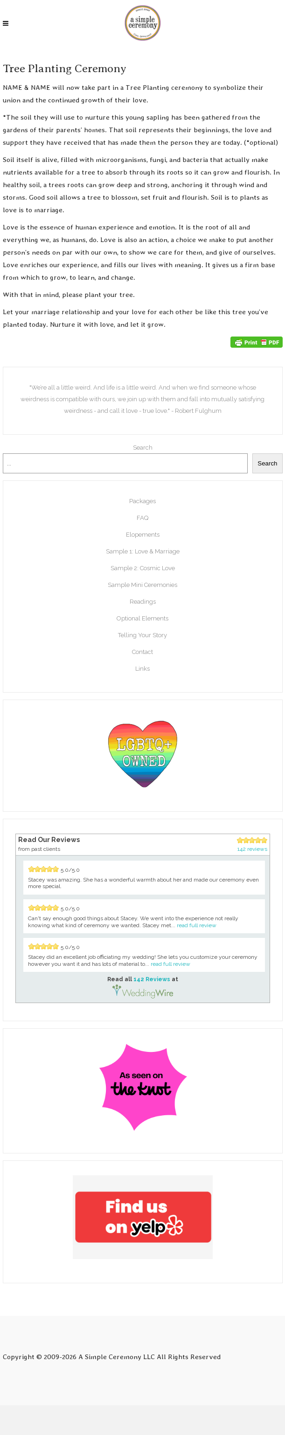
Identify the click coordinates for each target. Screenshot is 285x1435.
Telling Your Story (142, 635)
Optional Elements (142, 618)
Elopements (143, 534)
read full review (196, 925)
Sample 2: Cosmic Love (143, 568)
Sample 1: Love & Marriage (143, 551)
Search (143, 447)
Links (142, 668)
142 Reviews (151, 979)
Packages (142, 501)
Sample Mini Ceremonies (142, 584)
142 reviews (252, 849)
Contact (142, 651)
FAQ (142, 517)
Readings (143, 601)
